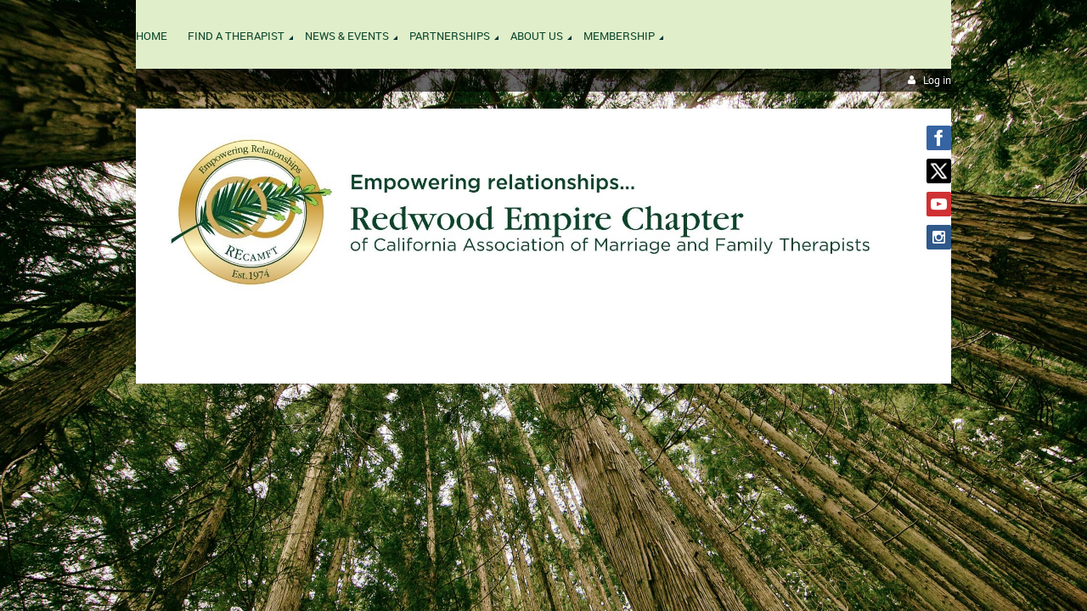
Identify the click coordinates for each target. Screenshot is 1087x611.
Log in (937, 80)
